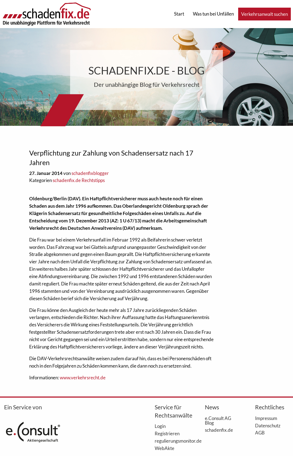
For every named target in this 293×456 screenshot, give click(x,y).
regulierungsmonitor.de (172, 440)
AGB (260, 432)
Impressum (266, 418)
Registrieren (167, 433)
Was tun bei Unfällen (213, 14)
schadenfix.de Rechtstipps (79, 180)
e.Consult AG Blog (218, 420)
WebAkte (164, 448)
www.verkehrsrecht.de (83, 377)
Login (160, 426)
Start (179, 14)
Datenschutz (267, 425)
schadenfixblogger (90, 173)
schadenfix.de (219, 430)
